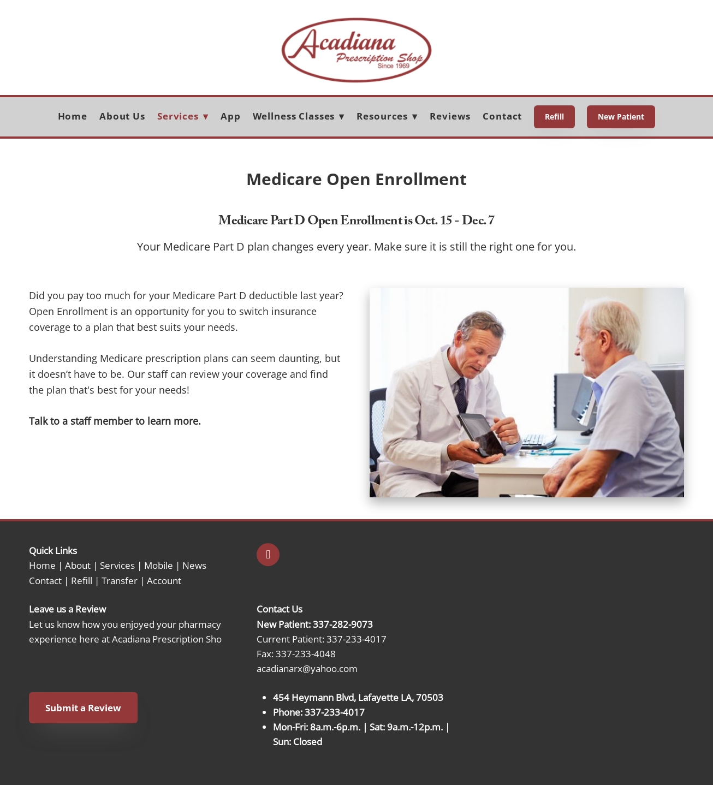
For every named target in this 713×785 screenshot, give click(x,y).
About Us (122, 116)
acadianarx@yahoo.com (307, 668)
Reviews (450, 116)
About (78, 565)
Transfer (120, 580)
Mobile (158, 565)
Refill (554, 116)
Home (72, 116)
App (231, 116)
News (194, 565)
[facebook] (268, 554)
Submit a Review (83, 708)
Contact (502, 116)
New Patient (621, 116)
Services (117, 565)
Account (164, 580)
